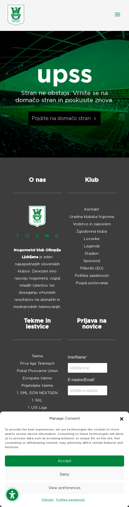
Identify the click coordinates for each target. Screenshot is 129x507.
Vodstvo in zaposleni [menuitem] (92, 224)
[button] (121, 418)
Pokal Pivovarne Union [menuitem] (37, 371)
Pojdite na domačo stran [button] (61, 118)
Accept (64, 461)
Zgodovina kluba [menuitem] (91, 231)
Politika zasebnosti (70, 499)
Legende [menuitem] (92, 246)
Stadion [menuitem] (92, 253)
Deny (64, 474)
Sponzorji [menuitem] (91, 261)
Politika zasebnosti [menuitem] (92, 276)
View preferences (64, 488)
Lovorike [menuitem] (92, 239)
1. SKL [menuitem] (37, 400)
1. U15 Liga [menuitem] (37, 408)
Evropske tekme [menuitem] (37, 378)
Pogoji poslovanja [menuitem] (92, 283)
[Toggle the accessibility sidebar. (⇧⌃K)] (12, 495)
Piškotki (48, 499)
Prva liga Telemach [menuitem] (37, 363)
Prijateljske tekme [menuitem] (37, 385)
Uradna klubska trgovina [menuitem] (92, 217)
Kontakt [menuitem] (91, 209)
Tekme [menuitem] (37, 356)
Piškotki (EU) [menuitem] (91, 268)
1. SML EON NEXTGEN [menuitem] (37, 393)
